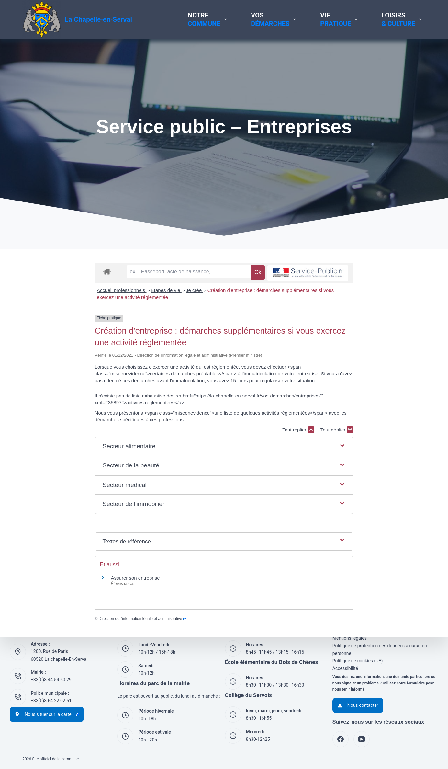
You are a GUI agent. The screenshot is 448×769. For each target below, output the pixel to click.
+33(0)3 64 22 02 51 (51, 700)
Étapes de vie (93, 315)
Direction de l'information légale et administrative (70, 604)
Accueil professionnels (49, 315)
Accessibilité (345, 668)
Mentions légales (349, 638)
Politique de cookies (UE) (357, 660)
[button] (224, 432)
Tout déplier (409, 415)
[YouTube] (361, 739)
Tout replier (370, 415)
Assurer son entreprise (63, 563)
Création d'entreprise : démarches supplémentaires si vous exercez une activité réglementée (234, 315)
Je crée (122, 315)
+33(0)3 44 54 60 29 (51, 679)
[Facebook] (340, 739)
